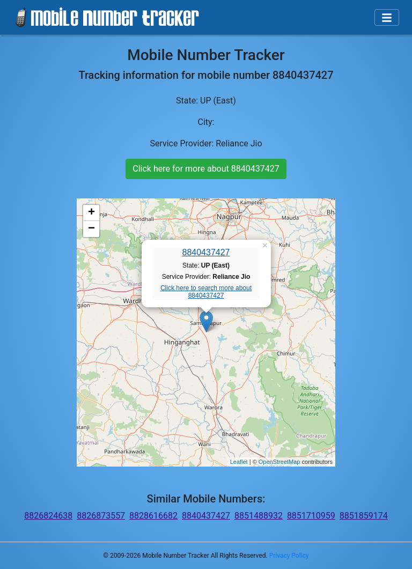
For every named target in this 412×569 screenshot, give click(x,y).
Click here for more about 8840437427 (206, 169)
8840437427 (206, 252)
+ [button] (91, 213)
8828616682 (153, 516)
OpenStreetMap (279, 462)
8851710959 (311, 516)
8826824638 (48, 516)
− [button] (91, 229)
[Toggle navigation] (386, 17)
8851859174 (364, 516)
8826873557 (101, 516)
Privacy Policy (289, 555)
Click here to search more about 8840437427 (206, 291)
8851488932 (258, 516)
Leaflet (239, 462)
